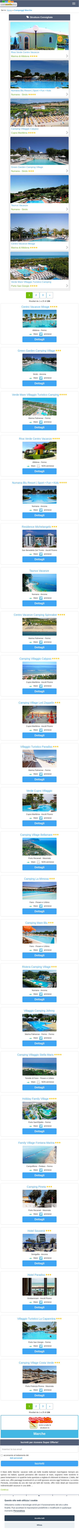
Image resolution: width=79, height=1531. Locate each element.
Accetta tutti (40, 1518)
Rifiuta (39, 1525)
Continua (4, 1490)
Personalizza (19, 1511)
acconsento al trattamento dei (15, 1456)
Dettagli (39, 339)
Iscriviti (39, 1463)
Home (9, 10)
